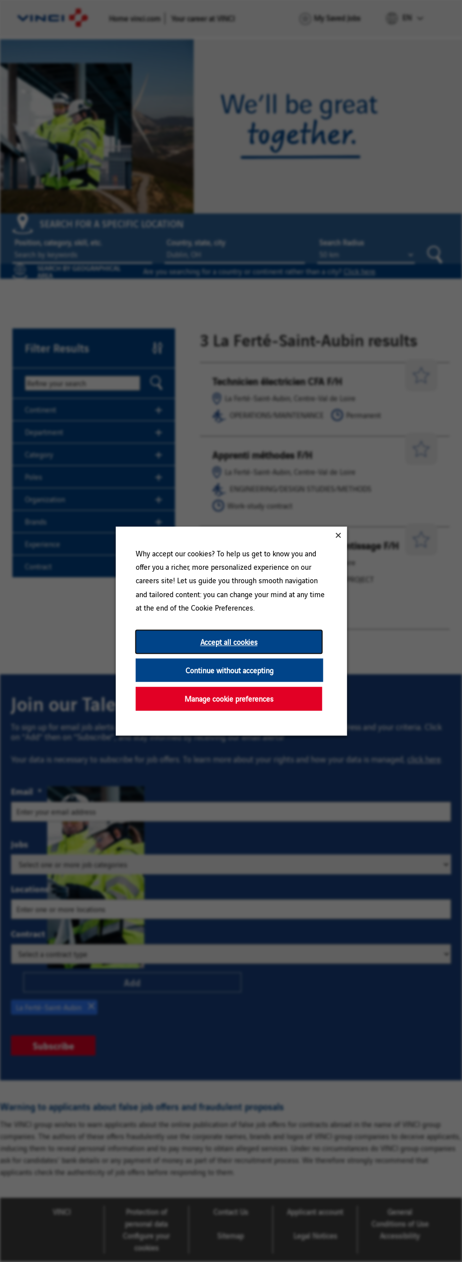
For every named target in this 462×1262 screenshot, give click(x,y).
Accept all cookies (228, 641)
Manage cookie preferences (228, 699)
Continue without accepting (229, 670)
